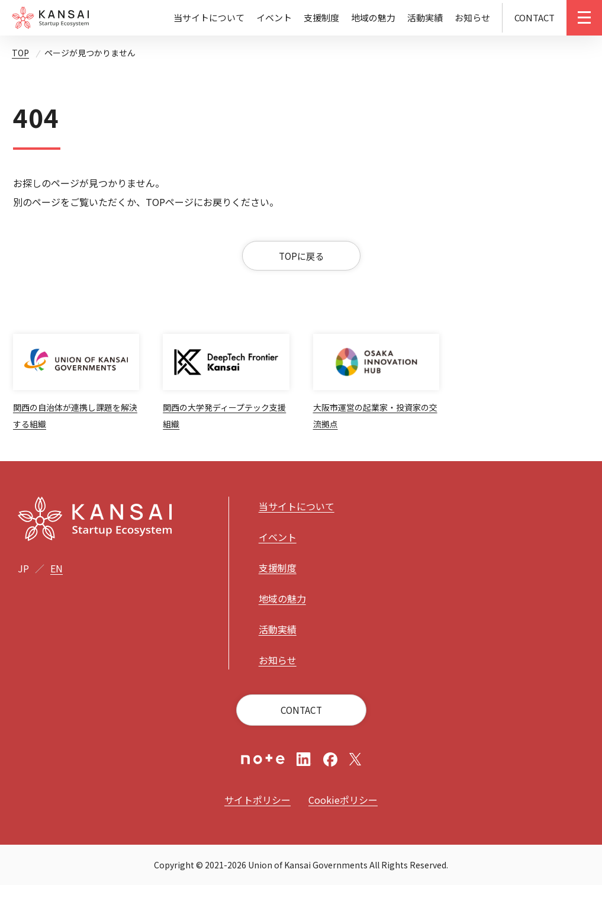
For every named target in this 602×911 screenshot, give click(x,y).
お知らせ (472, 17)
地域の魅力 (373, 17)
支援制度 (321, 17)
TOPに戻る (301, 262)
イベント (274, 17)
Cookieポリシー (343, 826)
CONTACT (534, 17)
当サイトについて (208, 17)
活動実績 (425, 17)
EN (56, 594)
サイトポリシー (257, 826)
